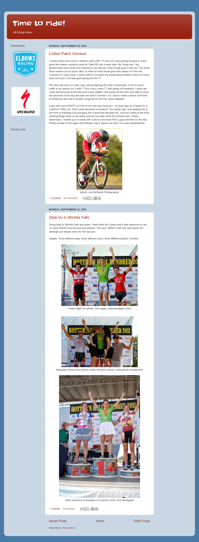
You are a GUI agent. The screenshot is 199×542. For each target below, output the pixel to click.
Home (100, 521)
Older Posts (142, 521)
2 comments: (69, 508)
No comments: (71, 198)
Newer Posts (58, 521)
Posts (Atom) (68, 527)
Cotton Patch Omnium (68, 54)
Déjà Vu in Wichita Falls (69, 217)
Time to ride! (39, 23)
